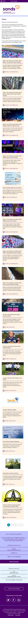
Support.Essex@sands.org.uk (14, 549)
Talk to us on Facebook (14, 556)
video (3, 37)
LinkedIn (19, 600)
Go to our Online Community (14, 580)
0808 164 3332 (14, 572)
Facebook (14, 600)
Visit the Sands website (14, 588)
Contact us (14, 553)
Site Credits (17, 615)
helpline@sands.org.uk (14, 576)
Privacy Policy (11, 615)
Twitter (8, 600)
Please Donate (14, 561)
